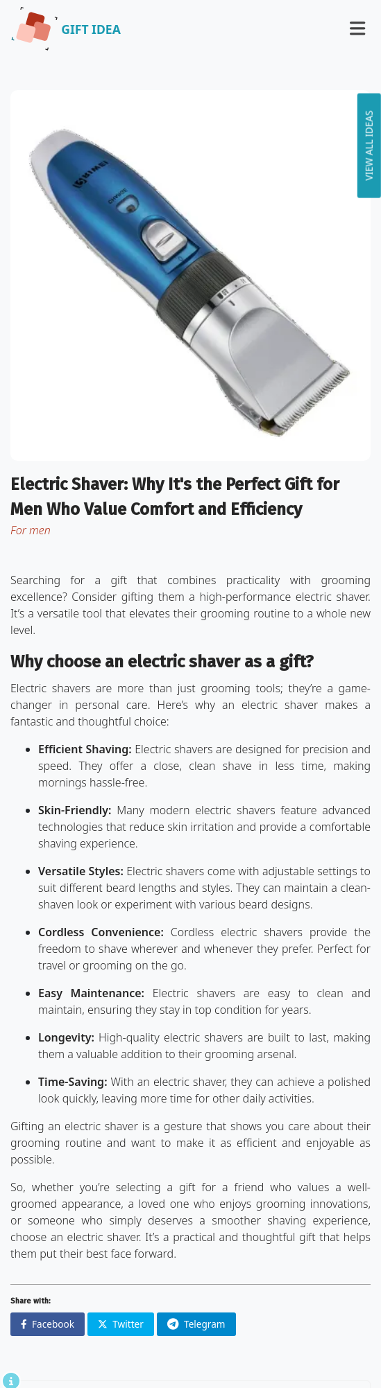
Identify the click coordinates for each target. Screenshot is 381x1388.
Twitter (121, 1323)
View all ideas (368, 145)
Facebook (47, 1323)
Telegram (196, 1323)
